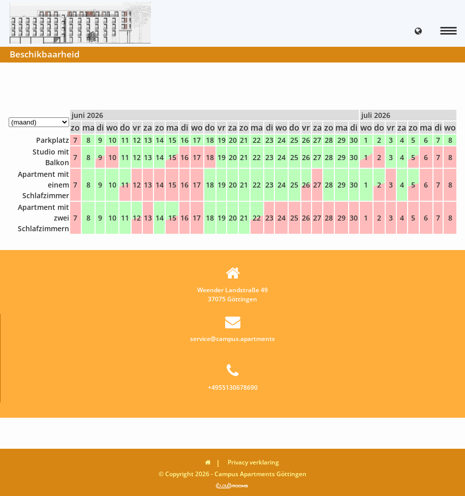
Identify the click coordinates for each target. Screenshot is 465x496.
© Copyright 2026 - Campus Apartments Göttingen (232, 474)
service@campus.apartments (232, 328)
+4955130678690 (233, 377)
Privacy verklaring (253, 462)
